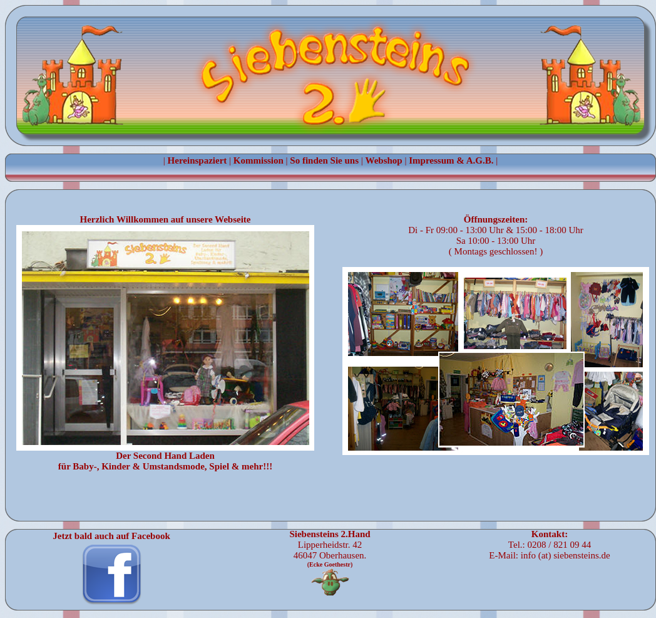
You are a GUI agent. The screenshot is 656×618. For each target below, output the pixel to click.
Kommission (258, 160)
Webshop (384, 160)
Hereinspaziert (197, 160)
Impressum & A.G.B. (451, 160)
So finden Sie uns (324, 160)
